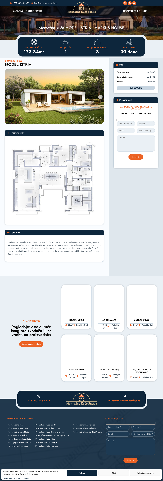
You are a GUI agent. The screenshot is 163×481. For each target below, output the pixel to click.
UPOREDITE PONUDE (135, 11)
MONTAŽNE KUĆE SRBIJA (27, 11)
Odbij (114, 473)
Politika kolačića (9, 478)
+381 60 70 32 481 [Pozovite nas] (38, 400)
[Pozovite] (136, 88)
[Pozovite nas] (19, 3)
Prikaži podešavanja (145, 473)
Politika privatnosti (23, 478)
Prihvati (82, 473)
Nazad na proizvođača (31, 344)
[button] (8, 97)
